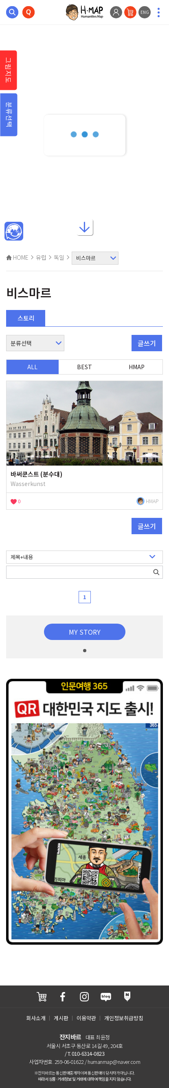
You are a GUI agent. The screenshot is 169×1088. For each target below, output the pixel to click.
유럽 (41, 257)
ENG (144, 12)
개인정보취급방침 (123, 1018)
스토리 (26, 318)
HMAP (137, 367)
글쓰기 (147, 343)
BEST (84, 367)
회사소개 (36, 1018)
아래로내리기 (85, 225)
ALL (32, 367)
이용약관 (86, 1018)
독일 (59, 257)
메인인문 (14, 231)
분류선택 (9, 115)
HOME (17, 257)
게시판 (61, 1018)
